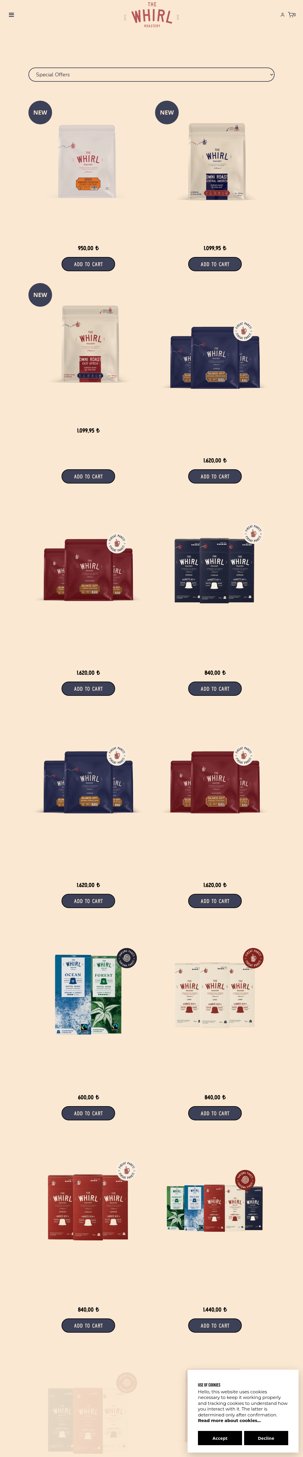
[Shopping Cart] (292, 14)
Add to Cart (215, 264)
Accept (220, 1438)
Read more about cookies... (229, 1420)
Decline (266, 1438)
